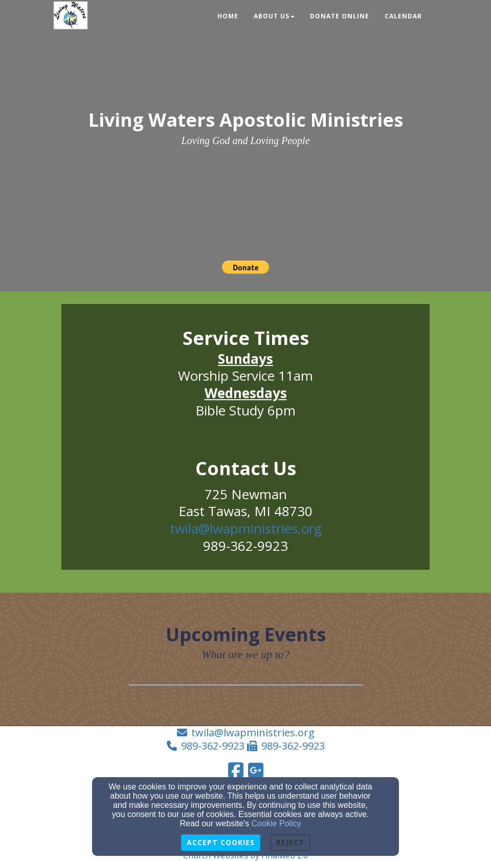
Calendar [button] (403, 16)
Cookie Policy (276, 823)
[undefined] (245, 370)
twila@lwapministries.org (246, 528)
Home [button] (227, 16)
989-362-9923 (212, 746)
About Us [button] (274, 16)
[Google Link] (255, 770)
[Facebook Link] (235, 770)
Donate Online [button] (339, 16)
